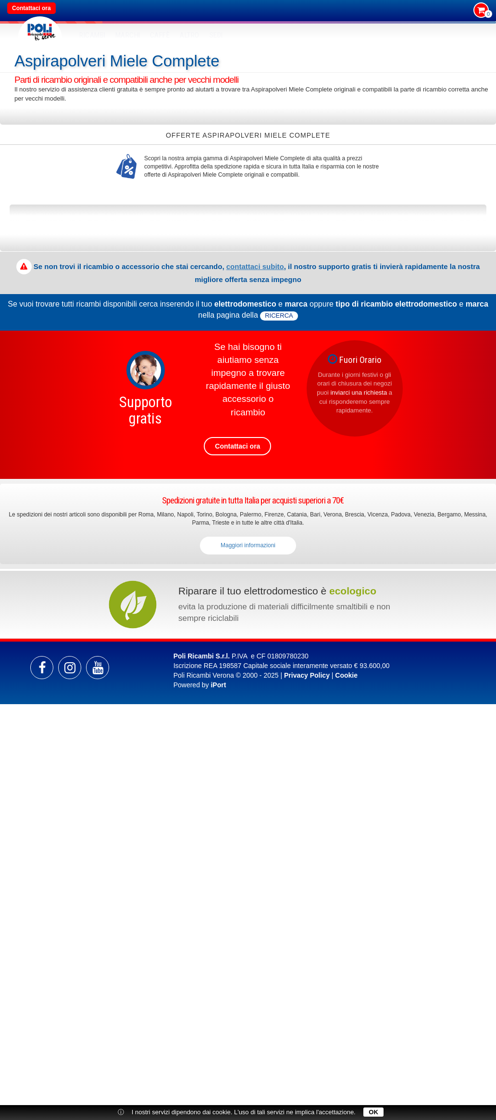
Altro (189, 35)
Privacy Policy (307, 675)
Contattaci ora (31, 8)
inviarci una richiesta (358, 392)
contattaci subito (255, 266)
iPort (218, 685)
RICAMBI (92, 35)
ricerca (279, 315)
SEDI (216, 35)
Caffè (160, 35)
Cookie (346, 675)
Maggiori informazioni (248, 545)
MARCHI (127, 35)
